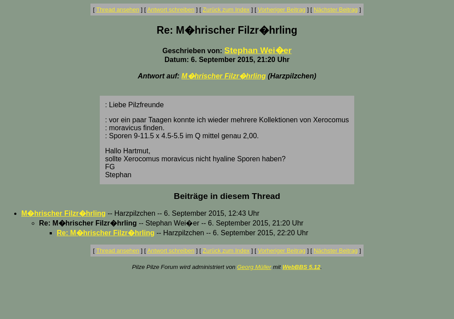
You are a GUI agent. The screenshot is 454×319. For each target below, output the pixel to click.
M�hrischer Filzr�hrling (223, 76)
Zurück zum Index (226, 9)
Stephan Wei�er (258, 50)
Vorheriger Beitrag (281, 9)
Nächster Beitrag (335, 9)
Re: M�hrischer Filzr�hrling (105, 233)
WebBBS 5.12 (301, 267)
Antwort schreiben (171, 9)
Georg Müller (254, 267)
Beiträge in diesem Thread (227, 196)
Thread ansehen (117, 9)
